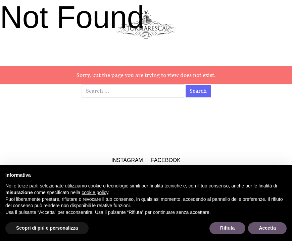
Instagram (127, 160)
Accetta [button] (267, 228)
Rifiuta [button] (227, 228)
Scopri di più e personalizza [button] (47, 228)
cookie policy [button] (95, 192)
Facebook (166, 160)
